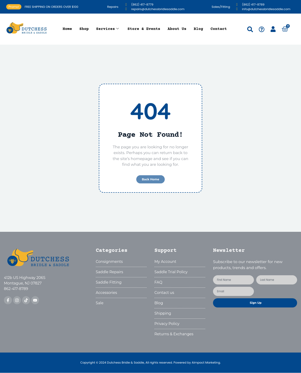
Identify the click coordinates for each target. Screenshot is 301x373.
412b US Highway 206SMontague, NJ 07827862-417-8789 (24, 283)
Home (67, 29)
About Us (177, 29)
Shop (84, 29)
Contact (218, 29)
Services (107, 29)
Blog (198, 29)
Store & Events (144, 29)
